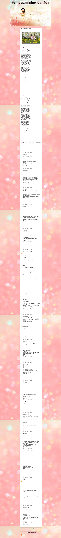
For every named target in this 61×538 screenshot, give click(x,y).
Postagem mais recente (25, 528)
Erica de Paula (25, 146)
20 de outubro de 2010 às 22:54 (27, 522)
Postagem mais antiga (37, 528)
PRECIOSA (24, 364)
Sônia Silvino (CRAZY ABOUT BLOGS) (29, 223)
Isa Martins (24, 316)
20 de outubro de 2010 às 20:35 (27, 505)
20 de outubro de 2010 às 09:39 (27, 356)
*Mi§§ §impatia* (25, 182)
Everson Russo (25, 358)
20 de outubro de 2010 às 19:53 (27, 477)
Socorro (24, 206)
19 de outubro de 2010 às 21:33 (27, 168)
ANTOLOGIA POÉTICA (26, 251)
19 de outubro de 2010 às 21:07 (27, 163)
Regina (24, 341)
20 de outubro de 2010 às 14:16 (27, 412)
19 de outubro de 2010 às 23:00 (27, 204)
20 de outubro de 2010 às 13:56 (27, 399)
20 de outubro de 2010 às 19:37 (27, 463)
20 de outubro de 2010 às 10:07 (27, 362)
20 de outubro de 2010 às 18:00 (27, 431)
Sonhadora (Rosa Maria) (26, 236)
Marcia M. (24, 165)
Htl (23, 479)
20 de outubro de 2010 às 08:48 (27, 339)
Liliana (24, 465)
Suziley (24, 154)
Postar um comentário (25, 524)
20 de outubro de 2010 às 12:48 (27, 380)
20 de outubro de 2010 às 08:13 (27, 314)
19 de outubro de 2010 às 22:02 (27, 187)
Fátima (24, 401)
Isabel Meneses (25, 507)
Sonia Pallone (25, 414)
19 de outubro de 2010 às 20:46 (27, 152)
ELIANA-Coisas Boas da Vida (27, 308)
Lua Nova (24, 189)
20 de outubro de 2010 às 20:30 (27, 492)
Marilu (24, 230)
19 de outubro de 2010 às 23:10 (27, 221)
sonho (24, 376)
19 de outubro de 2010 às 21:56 (27, 180)
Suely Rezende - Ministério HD (27, 450)
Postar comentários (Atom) (32, 532)
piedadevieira (25, 170)
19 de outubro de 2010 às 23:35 (27, 228)
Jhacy (24, 243)
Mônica (24, 382)
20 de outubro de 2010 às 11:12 (27, 374)
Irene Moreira (25, 494)
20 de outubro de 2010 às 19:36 (27, 448)
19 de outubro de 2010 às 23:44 (27, 241)
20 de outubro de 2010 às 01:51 (27, 249)
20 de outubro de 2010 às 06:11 (27, 306)
